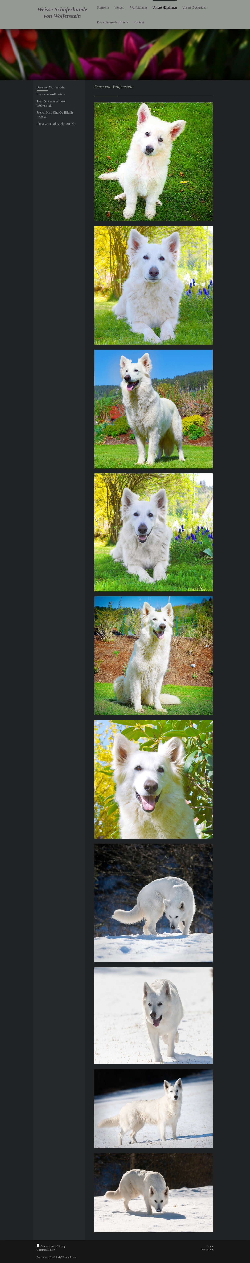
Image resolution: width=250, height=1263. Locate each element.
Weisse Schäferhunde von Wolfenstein (62, 12)
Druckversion (46, 1246)
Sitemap (61, 1246)
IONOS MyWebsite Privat (62, 1257)
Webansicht (207, 1249)
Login (210, 1245)
